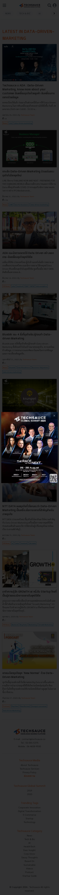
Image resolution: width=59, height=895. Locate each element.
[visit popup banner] (29, 447)
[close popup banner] (54, 415)
